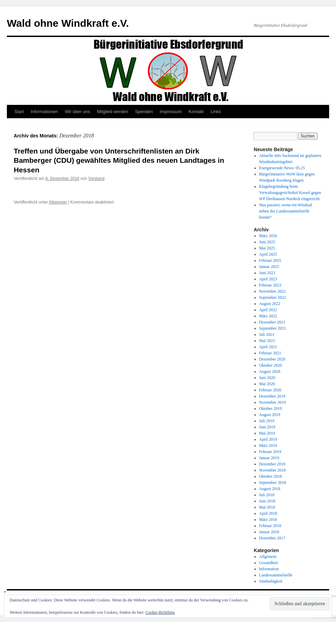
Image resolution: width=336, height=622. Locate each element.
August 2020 (269, 371)
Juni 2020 (267, 377)
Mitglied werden (112, 111)
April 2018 (268, 513)
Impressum (171, 111)
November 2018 (272, 470)
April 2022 (268, 309)
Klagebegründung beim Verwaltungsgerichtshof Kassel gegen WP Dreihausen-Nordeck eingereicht (290, 192)
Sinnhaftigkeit (271, 581)
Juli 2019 (266, 420)
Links (216, 111)
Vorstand (96, 178)
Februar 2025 (270, 260)
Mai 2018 (267, 507)
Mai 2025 (267, 248)
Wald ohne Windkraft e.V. (68, 23)
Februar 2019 (270, 451)
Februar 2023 (270, 285)
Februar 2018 (270, 525)
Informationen (44, 111)
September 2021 (272, 328)
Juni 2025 (267, 242)
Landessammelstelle (275, 575)
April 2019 (268, 439)
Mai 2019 (267, 433)
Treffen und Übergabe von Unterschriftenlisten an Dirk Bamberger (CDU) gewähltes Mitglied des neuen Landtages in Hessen (119, 160)
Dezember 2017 (272, 538)
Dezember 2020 (272, 359)
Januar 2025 (269, 266)
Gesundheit (268, 562)
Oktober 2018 (270, 476)
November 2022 (272, 291)
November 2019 (272, 402)
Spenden (144, 111)
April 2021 (268, 346)
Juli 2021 (266, 334)
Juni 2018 (267, 501)
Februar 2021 (270, 353)
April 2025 (268, 254)
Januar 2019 (269, 457)
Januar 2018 (269, 531)
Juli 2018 (266, 494)
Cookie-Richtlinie (160, 612)
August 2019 (269, 414)
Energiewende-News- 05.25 (282, 168)
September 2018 (272, 482)
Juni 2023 (267, 272)
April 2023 (268, 279)
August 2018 (269, 488)
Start (19, 111)
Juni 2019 (267, 427)
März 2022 (268, 316)
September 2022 (272, 297)
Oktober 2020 (270, 365)
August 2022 (269, 303)
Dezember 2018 (272, 464)
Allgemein (58, 202)
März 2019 (268, 445)
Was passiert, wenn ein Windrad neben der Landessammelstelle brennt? (285, 211)
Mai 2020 (267, 383)
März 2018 (268, 519)
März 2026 (268, 235)
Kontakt (196, 111)
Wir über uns (77, 111)
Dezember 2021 (272, 322)
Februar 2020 (270, 390)
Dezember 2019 (272, 396)
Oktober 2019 (270, 408)
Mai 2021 (267, 340)
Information (269, 568)
